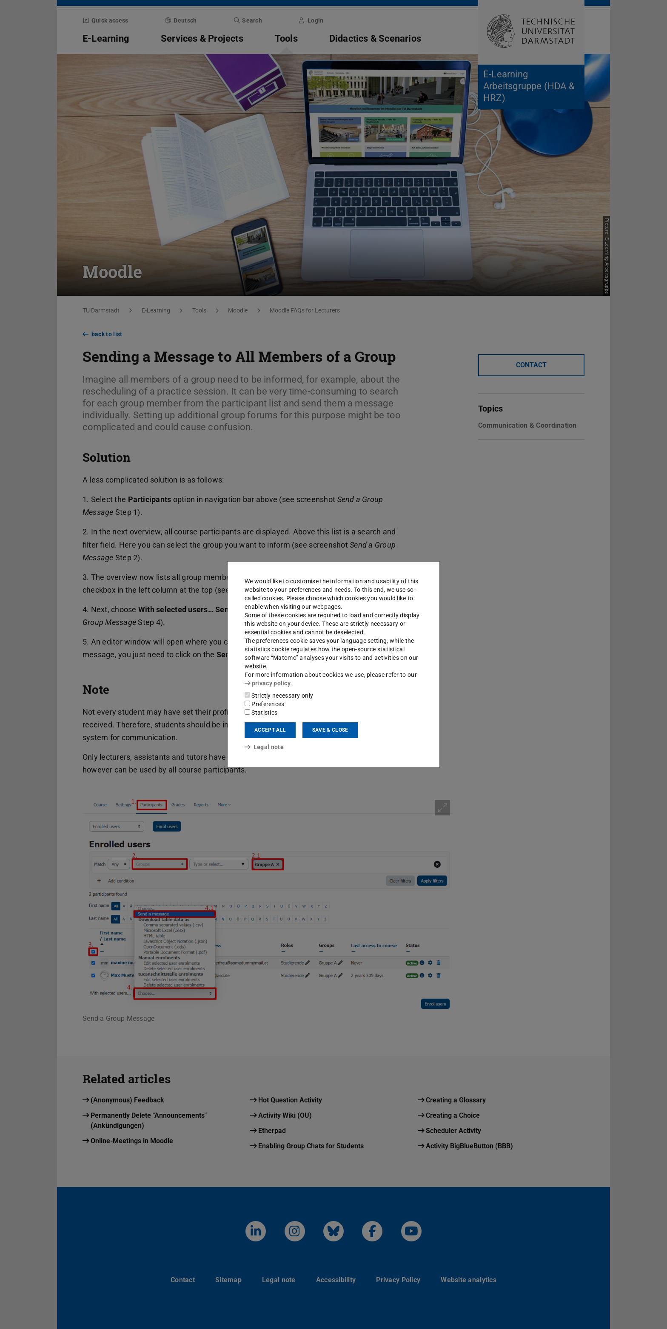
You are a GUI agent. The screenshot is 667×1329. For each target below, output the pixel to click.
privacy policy (268, 683)
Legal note (264, 747)
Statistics (261, 712)
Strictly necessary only (279, 695)
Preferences (265, 704)
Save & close (330, 730)
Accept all (270, 730)
